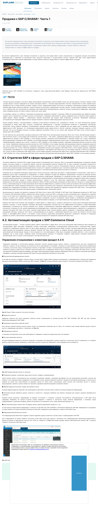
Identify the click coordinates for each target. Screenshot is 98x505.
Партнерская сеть (71, 3)
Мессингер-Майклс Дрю (24, 29)
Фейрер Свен (36, 29)
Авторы (71, 8)
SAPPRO (4, 14)
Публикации (27, 8)
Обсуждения (38, 8)
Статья (33, 14)
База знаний (11, 14)
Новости (92, 3)
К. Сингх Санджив (8, 29)
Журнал (47, 8)
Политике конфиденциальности (39, 449)
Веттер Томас (50, 29)
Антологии (56, 8)
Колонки (64, 8)
